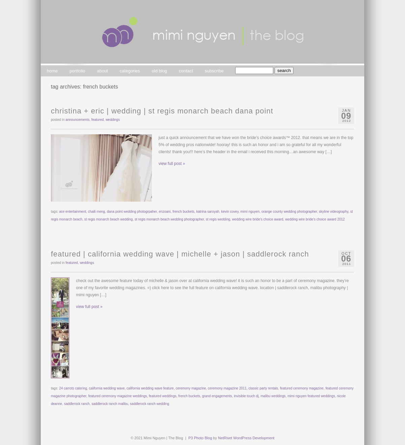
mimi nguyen (250, 211)
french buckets (183, 211)
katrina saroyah (207, 211)
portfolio (77, 71)
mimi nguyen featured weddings (311, 396)
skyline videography (333, 211)
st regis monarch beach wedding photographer (169, 219)
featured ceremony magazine (302, 388)
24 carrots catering (73, 388)
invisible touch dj (246, 396)
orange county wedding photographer (289, 211)
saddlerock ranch (77, 404)
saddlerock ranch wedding (149, 404)
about (102, 71)
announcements (77, 120)
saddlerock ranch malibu (110, 404)
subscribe (214, 71)
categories (130, 71)
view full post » (172, 163)
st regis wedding (218, 219)
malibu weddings (273, 396)
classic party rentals (263, 388)
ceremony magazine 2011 (227, 388)
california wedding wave (107, 388)
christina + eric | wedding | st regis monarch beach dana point (162, 111)
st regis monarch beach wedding (108, 219)
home (52, 71)
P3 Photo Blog (200, 438)
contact (186, 71)
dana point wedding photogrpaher (132, 211)
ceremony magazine (191, 388)
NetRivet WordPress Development (246, 438)
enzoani (164, 211)
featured (97, 120)
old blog (159, 71)
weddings (112, 120)
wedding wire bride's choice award (257, 219)
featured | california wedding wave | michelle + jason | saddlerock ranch (180, 254)
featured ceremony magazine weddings (117, 396)
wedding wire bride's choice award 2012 (315, 219)
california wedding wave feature (150, 388)
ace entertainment (72, 211)
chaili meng (96, 211)
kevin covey (230, 211)
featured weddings (163, 396)
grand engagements (217, 396)
